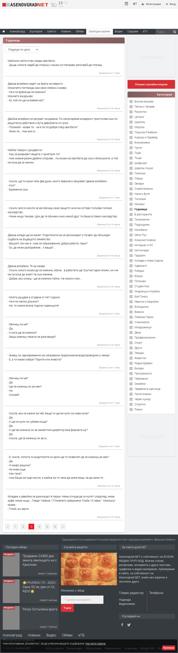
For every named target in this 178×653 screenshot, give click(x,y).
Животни (140, 358)
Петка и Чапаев (144, 106)
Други (138, 348)
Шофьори (140, 163)
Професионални (144, 337)
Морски (139, 127)
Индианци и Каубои (147, 291)
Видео (51, 635)
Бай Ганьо (141, 296)
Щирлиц (139, 122)
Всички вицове (143, 101)
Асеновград (12, 635)
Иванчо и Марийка (146, 301)
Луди (137, 153)
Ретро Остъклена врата (40, 609)
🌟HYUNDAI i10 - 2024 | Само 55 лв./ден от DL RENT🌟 (39, 586)
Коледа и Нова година (148, 260)
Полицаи (140, 281)
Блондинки (141, 307)
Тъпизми (140, 199)
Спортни (140, 404)
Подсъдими (142, 224)
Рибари (139, 271)
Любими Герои (143, 317)
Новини (66, 31)
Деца (137, 332)
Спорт (138, 342)
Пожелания (142, 219)
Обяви (67, 635)
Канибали (140, 230)
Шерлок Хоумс (143, 168)
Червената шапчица (147, 389)
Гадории (139, 255)
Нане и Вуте (142, 194)
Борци (138, 276)
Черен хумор (142, 399)
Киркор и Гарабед (145, 137)
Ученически (141, 322)
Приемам (168, 647)
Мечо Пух (140, 235)
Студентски (141, 286)
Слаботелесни (143, 188)
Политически (142, 394)
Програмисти (143, 373)
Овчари (139, 183)
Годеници (140, 209)
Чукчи (138, 147)
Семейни (140, 384)
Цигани (139, 117)
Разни (138, 409)
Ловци (138, 178)
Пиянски (140, 173)
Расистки (140, 112)
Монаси (139, 204)
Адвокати (140, 265)
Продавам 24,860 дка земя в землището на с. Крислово (40, 560)
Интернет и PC (143, 245)
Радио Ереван (143, 363)
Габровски (141, 378)
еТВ (81, 635)
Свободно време (99, 31)
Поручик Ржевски (145, 132)
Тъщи (138, 158)
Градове (132, 31)
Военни (139, 312)
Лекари (139, 353)
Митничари (141, 250)
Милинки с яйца (72, 590)
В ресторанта (143, 214)
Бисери (139, 368)
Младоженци (142, 327)
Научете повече (95, 643)
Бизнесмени (142, 142)
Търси (67, 608)
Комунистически (145, 240)
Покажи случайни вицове (151, 84)
